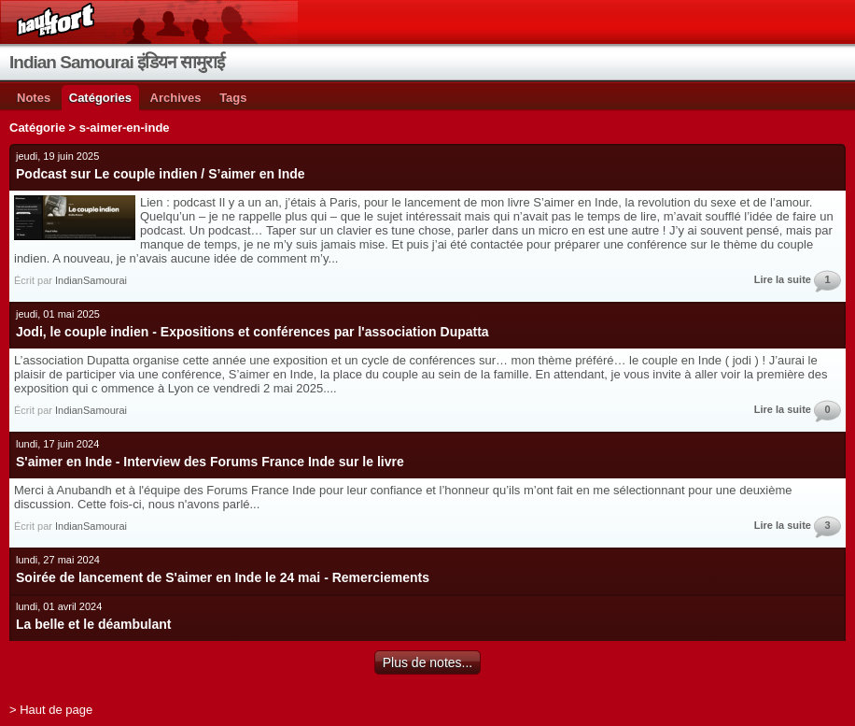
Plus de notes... (428, 662)
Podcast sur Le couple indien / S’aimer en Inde (160, 173)
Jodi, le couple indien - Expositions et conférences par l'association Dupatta (252, 331)
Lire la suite (782, 279)
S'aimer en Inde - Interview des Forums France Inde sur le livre (210, 461)
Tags (232, 98)
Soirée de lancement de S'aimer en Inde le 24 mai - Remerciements (222, 577)
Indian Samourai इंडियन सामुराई (116, 62)
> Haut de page (50, 710)
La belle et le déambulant (94, 624)
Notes (33, 98)
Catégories (100, 98)
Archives (176, 98)
